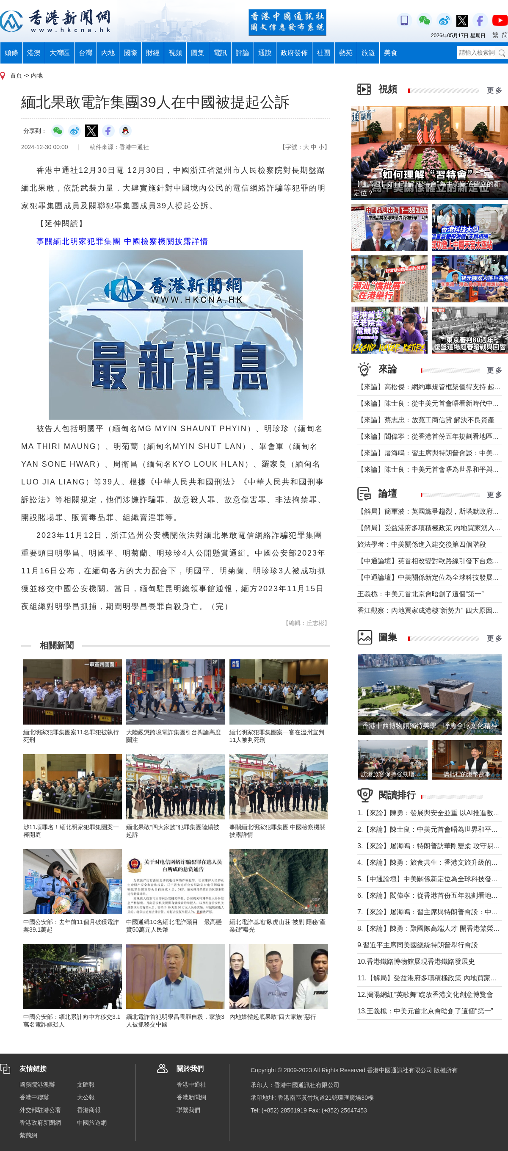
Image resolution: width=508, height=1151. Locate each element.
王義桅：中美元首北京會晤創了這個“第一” (420, 594)
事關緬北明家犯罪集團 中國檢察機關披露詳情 (122, 241)
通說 (265, 52)
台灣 (85, 52)
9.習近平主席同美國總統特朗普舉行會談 (417, 945)
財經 (153, 52)
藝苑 (346, 52)
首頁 (16, 75)
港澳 (34, 52)
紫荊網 (28, 1135)
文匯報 (86, 1084)
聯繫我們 (188, 1110)
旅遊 (368, 52)
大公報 (86, 1097)
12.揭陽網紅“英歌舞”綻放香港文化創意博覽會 (425, 994)
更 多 (494, 90)
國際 (130, 52)
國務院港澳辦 (37, 1084)
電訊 (220, 52)
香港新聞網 (191, 1097)
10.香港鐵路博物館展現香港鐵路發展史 (416, 961)
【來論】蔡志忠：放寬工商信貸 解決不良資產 (425, 419)
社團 (323, 52)
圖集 (197, 52)
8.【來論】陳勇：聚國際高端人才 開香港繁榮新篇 (432, 928)
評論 (242, 52)
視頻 (175, 52)
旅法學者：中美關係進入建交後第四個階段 (421, 544)
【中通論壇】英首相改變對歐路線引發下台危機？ (431, 560)
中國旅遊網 (92, 1122)
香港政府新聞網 (40, 1122)
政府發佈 (294, 52)
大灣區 (60, 52)
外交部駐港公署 (40, 1110)
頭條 (11, 52)
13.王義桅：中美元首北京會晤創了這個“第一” (425, 1011)
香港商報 (89, 1110)
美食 (391, 52)
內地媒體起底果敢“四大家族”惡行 (272, 1016)
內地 (108, 52)
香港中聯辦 (34, 1097)
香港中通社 (191, 1084)
